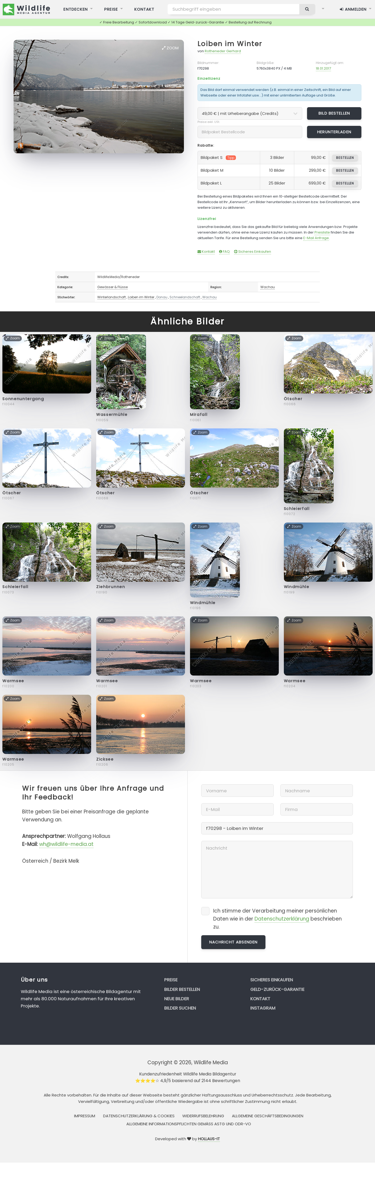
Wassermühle (111, 414)
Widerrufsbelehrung (203, 1116)
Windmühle (203, 602)
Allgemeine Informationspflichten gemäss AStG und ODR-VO (188, 1124)
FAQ (224, 251)
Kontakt (206, 251)
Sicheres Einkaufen (252, 251)
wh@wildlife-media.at (66, 844)
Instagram (262, 1008)
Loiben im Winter (229, 44)
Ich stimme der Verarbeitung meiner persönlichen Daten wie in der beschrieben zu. (277, 918)
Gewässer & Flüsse (112, 287)
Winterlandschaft (111, 297)
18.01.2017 (323, 68)
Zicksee (105, 759)
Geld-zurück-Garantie (277, 989)
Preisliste (322, 232)
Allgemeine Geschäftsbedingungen (267, 1116)
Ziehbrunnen (110, 586)
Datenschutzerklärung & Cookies (139, 1116)
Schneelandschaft (185, 297)
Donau (161, 297)
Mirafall (198, 414)
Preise (171, 980)
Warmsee (13, 681)
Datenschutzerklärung (282, 918)
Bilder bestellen (182, 989)
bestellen (345, 157)
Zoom (170, 48)
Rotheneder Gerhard (223, 51)
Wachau (267, 287)
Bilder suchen (180, 1008)
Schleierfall (297, 508)
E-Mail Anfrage (316, 237)
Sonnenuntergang (23, 398)
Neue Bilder (176, 998)
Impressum (84, 1116)
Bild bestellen (334, 113)
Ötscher (293, 398)
